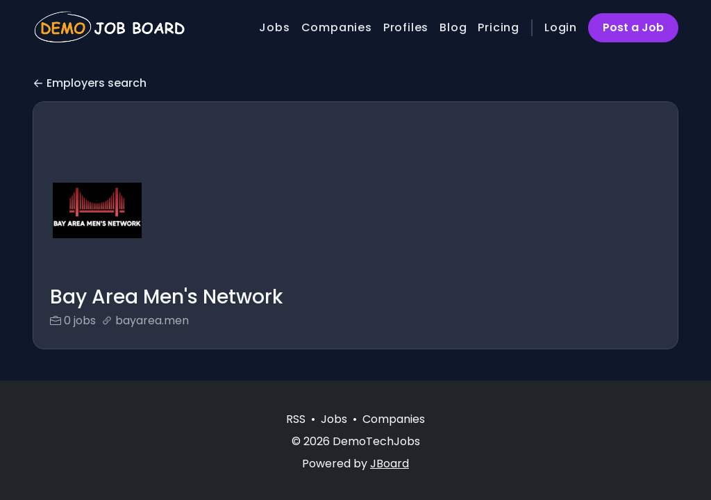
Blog (453, 27)
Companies (336, 27)
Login (560, 27)
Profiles (405, 27)
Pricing (498, 27)
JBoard (389, 464)
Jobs (274, 27)
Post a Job (633, 27)
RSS (296, 419)
